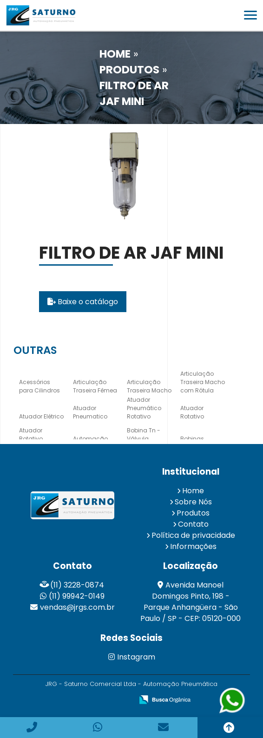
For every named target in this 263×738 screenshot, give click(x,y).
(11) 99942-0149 (77, 596)
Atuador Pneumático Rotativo (144, 408)
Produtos (193, 513)
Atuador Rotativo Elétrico (31, 438)
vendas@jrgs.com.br (77, 607)
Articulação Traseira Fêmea (95, 386)
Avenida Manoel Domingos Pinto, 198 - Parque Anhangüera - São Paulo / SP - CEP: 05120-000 (190, 602)
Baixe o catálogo (82, 301)
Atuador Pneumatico (90, 412)
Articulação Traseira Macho (149, 386)
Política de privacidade (193, 535)
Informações (193, 546)
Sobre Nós (193, 501)
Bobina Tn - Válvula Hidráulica (143, 438)
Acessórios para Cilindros (39, 386)
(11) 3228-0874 (77, 585)
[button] (250, 15)
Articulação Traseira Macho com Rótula (202, 382)
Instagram (131, 657)
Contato (193, 524)
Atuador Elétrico (41, 416)
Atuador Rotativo (192, 412)
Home (193, 490)
